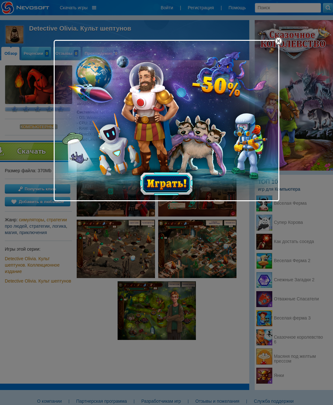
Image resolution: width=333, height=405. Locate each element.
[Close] (279, 41)
